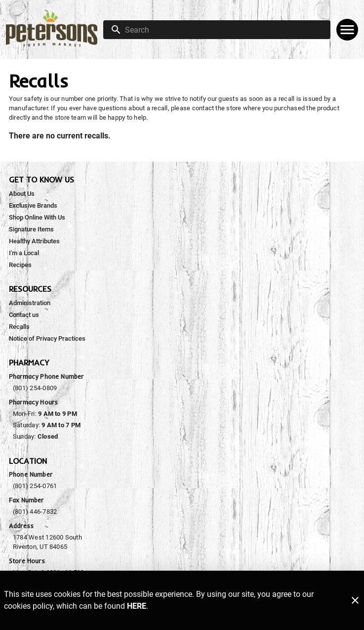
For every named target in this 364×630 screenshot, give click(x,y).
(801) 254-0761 (35, 486)
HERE (136, 606)
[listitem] (22, 194)
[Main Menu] (347, 30)
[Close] (355, 600)
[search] (224, 29)
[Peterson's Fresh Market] (54, 29)
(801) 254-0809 (35, 388)
